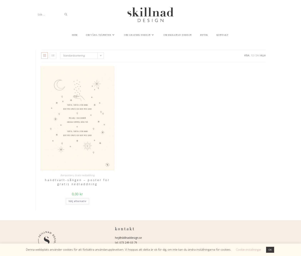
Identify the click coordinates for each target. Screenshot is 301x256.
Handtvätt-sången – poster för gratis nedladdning (77, 182)
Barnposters (67, 175)
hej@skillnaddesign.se (128, 237)
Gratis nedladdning (84, 175)
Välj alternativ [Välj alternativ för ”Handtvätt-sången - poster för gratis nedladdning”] (77, 201)
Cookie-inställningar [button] (248, 249)
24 (257, 55)
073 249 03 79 (128, 242)
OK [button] (270, 249)
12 (252, 55)
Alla (263, 55)
